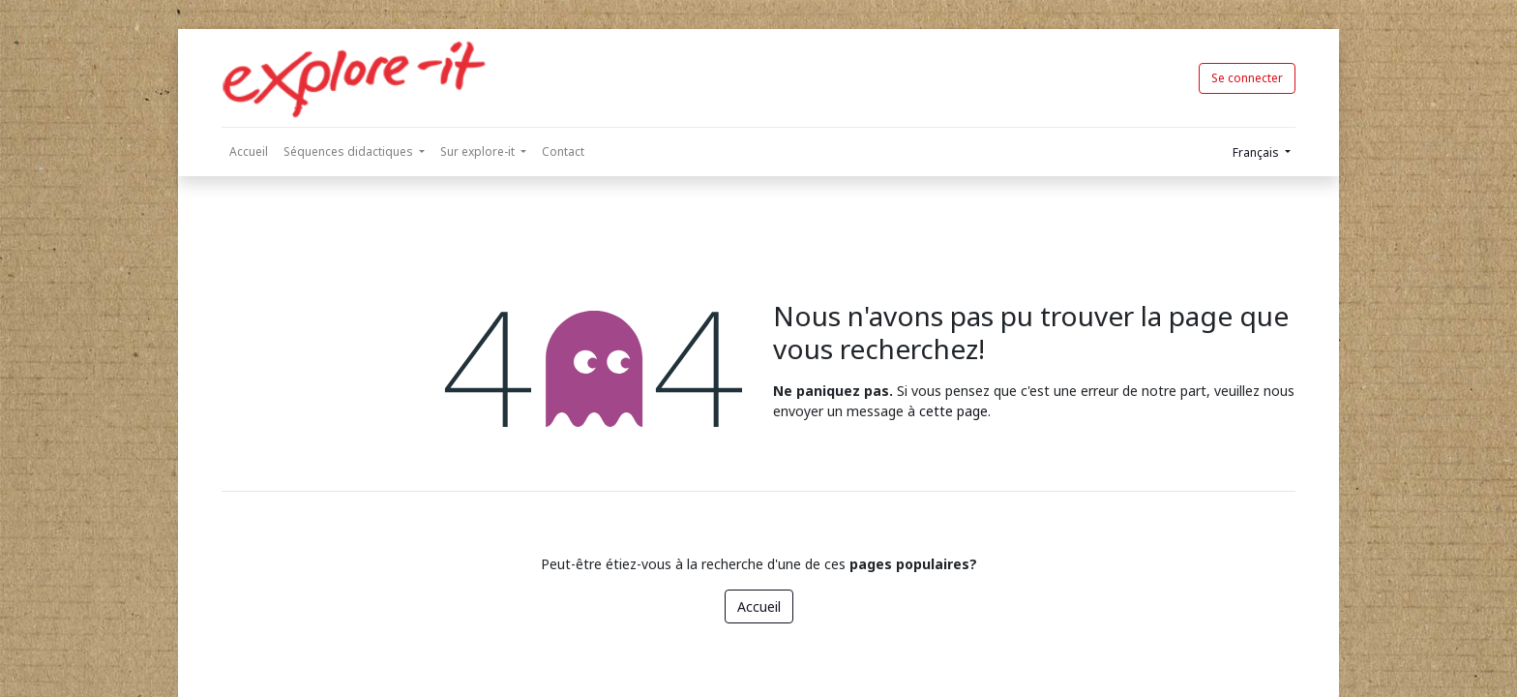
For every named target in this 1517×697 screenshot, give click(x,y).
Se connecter (1247, 78)
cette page (953, 411)
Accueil (759, 606)
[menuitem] (249, 152)
